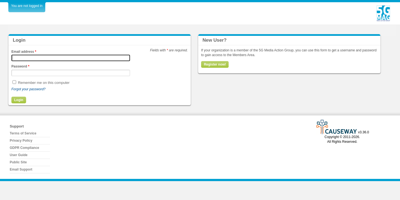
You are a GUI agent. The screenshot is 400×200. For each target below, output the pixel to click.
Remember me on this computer (44, 83)
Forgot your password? (28, 89)
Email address (23, 52)
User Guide (19, 155)
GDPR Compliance (24, 148)
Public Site (18, 162)
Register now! (215, 64)
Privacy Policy (21, 140)
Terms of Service (23, 133)
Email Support (21, 169)
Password (20, 66)
